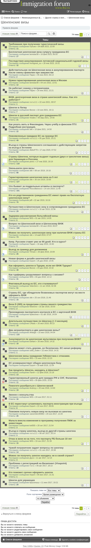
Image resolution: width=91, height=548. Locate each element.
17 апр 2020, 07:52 (48, 150)
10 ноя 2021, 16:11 (45, 110)
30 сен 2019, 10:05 (43, 180)
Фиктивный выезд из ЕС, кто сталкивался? (33, 283)
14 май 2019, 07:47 (43, 235)
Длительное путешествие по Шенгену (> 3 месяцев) (38, 321)
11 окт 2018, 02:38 (48, 286)
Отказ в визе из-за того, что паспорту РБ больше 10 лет (40, 438)
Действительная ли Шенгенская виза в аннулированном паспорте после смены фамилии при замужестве (46, 71)
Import (32, 475)
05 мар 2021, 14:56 (46, 118)
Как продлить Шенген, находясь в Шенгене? (34, 370)
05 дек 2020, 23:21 (47, 138)
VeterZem (34, 286)
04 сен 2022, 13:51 (49, 83)
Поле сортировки (45, 494)
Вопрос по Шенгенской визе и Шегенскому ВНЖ (36, 223)
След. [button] (88, 35)
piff (31, 200)
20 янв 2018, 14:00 (47, 388)
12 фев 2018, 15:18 (45, 372)
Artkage (33, 332)
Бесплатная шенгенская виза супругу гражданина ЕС (39, 52)
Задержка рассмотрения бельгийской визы (33, 216)
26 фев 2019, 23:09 (46, 252)
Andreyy (33, 388)
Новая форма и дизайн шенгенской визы (32, 258)
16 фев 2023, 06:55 (49, 54)
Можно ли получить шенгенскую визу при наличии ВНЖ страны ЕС (47, 232)
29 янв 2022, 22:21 (45, 90)
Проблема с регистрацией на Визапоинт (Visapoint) (38, 463)
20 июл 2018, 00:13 (46, 323)
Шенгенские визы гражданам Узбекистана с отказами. (39, 356)
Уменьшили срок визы (21, 168)
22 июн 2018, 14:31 (50, 350)
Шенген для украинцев (22, 480)
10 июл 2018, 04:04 (46, 332)
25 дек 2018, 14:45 (45, 261)
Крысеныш (34, 482)
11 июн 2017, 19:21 (49, 482)
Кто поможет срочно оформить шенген (31, 472)
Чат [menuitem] (25, 12)
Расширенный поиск (54, 34)
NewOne (33, 307)
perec (32, 161)
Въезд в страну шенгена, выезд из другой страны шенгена (42, 431)
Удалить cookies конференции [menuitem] (74, 540)
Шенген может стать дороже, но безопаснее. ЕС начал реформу (45, 348)
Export (32, 261)
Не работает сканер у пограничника (29, 88)
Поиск (49, 34)
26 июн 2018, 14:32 (46, 341)
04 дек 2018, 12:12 (43, 277)
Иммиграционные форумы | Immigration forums (32, 18)
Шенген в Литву (18, 107)
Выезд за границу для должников (28, 249)
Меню (7, 11)
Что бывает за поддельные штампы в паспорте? (36, 186)
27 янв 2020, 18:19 (44, 161)
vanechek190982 (37, 414)
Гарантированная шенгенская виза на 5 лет (33, 177)
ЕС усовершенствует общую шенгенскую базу (35, 363)
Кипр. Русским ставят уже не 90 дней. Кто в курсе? (37, 241)
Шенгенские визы (77, 18)
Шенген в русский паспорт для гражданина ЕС (35, 115)
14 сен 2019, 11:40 (52, 189)
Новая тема (8, 33)
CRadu (32, 323)
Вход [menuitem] (87, 12)
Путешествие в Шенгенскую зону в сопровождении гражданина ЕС (47, 207)
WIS (31, 218)
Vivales (33, 118)
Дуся (32, 458)
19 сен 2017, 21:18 (43, 441)
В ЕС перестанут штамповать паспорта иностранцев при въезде (45, 403)
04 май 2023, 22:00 (46, 46)
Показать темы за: (45, 490)
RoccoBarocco (36, 189)
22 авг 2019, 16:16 (42, 200)
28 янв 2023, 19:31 (51, 63)
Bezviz (32, 110)
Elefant (32, 341)
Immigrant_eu (35, 63)
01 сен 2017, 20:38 (47, 450)
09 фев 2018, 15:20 (43, 380)
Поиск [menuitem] (17, 12)
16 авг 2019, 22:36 (47, 209)
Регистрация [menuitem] (75, 12)
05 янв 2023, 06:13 (45, 75)
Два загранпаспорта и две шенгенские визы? (34, 330)
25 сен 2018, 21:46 (43, 298)
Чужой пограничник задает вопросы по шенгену (36, 447)
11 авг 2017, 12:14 (44, 458)
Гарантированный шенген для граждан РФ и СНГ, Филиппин (43, 378)
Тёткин (33, 252)
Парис (32, 75)
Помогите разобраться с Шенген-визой (31, 385)
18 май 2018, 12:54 (45, 365)
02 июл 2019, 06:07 (49, 226)
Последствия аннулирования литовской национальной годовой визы (48, 61)
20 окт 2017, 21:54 (45, 425)
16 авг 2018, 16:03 (47, 307)
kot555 (32, 425)
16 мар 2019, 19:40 (45, 244)
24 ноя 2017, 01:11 (43, 397)
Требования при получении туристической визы (36, 44)
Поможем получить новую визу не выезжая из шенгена (40, 411)
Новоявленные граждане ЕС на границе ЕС (33, 136)
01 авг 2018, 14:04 (49, 314)
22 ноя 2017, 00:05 (45, 406)
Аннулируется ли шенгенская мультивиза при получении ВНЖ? (45, 339)
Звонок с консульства (21, 394)
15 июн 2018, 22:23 (43, 358)
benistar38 (34, 54)
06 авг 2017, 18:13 (44, 466)
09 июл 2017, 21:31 (45, 475)
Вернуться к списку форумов (17, 514)
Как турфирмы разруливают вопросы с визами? (36, 274)
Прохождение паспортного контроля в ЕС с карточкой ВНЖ (42, 312)
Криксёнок (34, 314)
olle (31, 129)
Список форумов (11, 18)
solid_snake (35, 350)
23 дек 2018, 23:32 (45, 268)
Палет (32, 372)
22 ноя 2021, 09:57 (47, 102)
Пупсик (33, 46)
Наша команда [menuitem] (51, 540)
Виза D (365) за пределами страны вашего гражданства (40, 304)
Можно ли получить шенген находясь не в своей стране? (41, 455)
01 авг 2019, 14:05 (43, 218)
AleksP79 (34, 150)
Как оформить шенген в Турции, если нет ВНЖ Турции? (40, 265)
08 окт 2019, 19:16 (43, 170)
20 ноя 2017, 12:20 (54, 414)
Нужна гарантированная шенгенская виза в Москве (38, 80)
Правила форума (10, 28)
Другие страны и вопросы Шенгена (55, 18)
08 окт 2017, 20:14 (47, 433)
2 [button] (84, 35)
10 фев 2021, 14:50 (43, 129)
